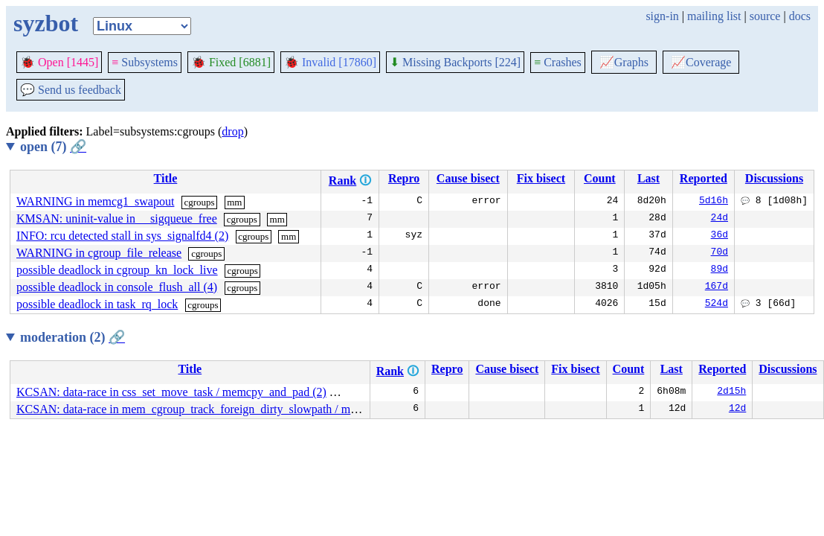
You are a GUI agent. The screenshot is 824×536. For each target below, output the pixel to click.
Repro (403, 178)
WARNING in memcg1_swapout (95, 201)
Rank (342, 180)
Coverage (701, 62)
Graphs (623, 62)
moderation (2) (72, 337)
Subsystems (145, 62)
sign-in (662, 16)
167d (716, 287)
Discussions (774, 178)
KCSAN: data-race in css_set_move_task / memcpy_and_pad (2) (171, 392)
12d (737, 409)
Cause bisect (468, 178)
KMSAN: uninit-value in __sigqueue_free (116, 218)
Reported (703, 178)
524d (716, 304)
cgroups (199, 202)
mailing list (714, 16)
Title (166, 178)
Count (600, 178)
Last (648, 178)
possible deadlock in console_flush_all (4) (116, 287)
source (765, 16)
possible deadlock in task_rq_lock (97, 304)
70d (719, 253)
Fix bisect (541, 178)
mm (234, 202)
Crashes (558, 62)
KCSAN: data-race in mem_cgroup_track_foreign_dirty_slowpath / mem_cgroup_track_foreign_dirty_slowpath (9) (292, 409)
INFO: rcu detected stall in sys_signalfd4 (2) (122, 235)
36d (719, 236)
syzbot (45, 23)
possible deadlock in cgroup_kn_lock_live (117, 270)
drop (232, 131)
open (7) (53, 146)
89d (719, 270)
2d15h (731, 392)
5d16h (713, 201)
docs (800, 16)
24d (719, 219)
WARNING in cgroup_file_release (98, 252)
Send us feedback (70, 89)
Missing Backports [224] (455, 62)
